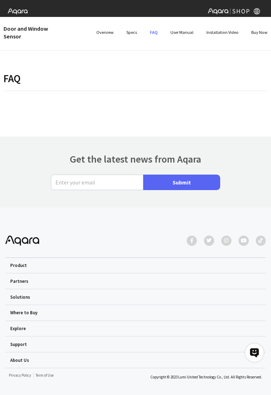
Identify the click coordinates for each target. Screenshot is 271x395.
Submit (182, 182)
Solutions (20, 297)
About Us (19, 360)
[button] (135, 265)
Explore (18, 328)
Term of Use (45, 375)
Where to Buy (23, 313)
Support (18, 344)
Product (18, 265)
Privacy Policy (20, 375)
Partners (19, 281)
